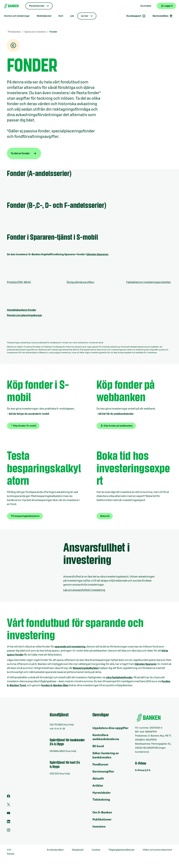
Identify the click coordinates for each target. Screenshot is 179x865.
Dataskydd (78, 850)
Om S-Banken (102, 812)
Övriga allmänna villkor (80, 282)
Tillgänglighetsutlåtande (121, 850)
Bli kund (98, 746)
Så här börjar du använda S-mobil (29, 414)
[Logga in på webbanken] (166, 6)
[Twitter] (8, 805)
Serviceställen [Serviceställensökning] (163, 16)
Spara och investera (35, 32)
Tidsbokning (101, 799)
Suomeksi (145, 6)
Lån (72, 16)
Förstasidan (14, 32)
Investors (99, 826)
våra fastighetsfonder (119, 677)
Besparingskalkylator (86, 668)
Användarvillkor (55, 850)
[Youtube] (8, 814)
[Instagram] (8, 831)
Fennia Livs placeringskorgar (24, 315)
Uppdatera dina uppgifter (110, 728)
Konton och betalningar (17, 16)
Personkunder (36, 6)
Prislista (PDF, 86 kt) (19, 282)
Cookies (96, 850)
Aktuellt (98, 778)
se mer (84, 16)
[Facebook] (8, 797)
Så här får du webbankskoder (116, 414)
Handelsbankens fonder (21, 310)
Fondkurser (100, 764)
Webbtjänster (44, 16)
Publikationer (102, 819)
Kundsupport (136, 16)
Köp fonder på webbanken (116, 425)
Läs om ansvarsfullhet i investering (84, 590)
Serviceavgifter (103, 771)
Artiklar (97, 785)
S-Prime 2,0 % (143, 770)
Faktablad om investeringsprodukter (148, 282)
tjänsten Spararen (97, 254)
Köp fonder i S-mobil (24, 426)
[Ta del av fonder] (24, 153)
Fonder (53, 32)
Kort (61, 16)
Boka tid (105, 516)
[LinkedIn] (8, 822)
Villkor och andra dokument (157, 850)
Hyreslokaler (101, 792)
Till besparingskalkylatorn (25, 516)
